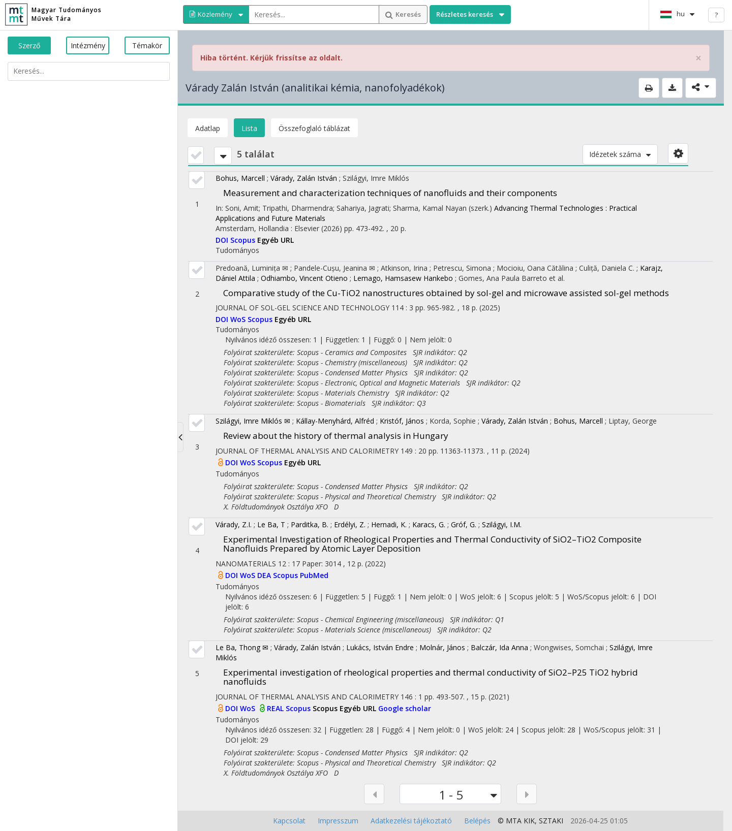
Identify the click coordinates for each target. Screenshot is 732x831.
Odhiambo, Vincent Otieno (304, 278)
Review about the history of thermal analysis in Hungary (335, 435)
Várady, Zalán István (303, 178)
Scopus (243, 240)
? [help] (716, 14)
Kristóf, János (402, 421)
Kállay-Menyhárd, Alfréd (335, 421)
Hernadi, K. (389, 524)
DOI (223, 240)
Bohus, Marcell (240, 178)
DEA (265, 575)
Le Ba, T (271, 524)
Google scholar (404, 708)
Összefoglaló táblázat (314, 128)
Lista (249, 128)
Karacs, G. (428, 524)
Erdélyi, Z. (349, 524)
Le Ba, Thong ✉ (242, 647)
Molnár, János (442, 647)
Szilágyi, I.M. (502, 524)
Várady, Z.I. (234, 524)
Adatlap (207, 128)
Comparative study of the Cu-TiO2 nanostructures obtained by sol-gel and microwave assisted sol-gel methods (446, 293)
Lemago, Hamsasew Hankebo (403, 278)
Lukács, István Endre (380, 647)
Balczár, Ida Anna (499, 647)
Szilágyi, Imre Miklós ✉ (253, 421)
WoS (239, 319)
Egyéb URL (275, 240)
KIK (529, 820)
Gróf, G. (463, 524)
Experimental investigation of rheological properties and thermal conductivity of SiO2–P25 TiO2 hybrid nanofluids (430, 677)
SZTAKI (551, 820)
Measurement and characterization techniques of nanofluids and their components (390, 193)
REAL (276, 708)
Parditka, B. (309, 524)
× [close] (698, 58)
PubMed (314, 575)
